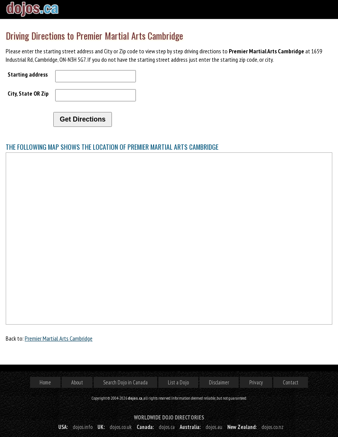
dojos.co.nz (272, 427)
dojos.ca (167, 427)
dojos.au (214, 427)
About (77, 382)
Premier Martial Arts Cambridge (58, 338)
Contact (290, 382)
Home (45, 382)
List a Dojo (178, 382)
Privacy (256, 382)
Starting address (28, 74)
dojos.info (82, 427)
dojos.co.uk (121, 427)
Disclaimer (219, 382)
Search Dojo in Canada (125, 382)
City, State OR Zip (28, 93)
